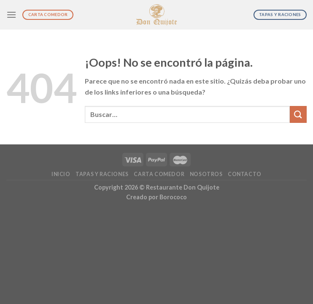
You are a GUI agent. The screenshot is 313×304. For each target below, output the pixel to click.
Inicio (60, 174)
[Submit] (298, 114)
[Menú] (11, 14)
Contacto (245, 174)
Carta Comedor (159, 174)
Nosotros (206, 174)
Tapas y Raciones (102, 174)
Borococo (173, 197)
